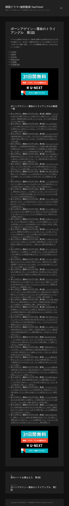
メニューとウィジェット (61, 10)
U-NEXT (13, 52)
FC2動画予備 (15, 64)
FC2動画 (13, 62)
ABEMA (13, 54)
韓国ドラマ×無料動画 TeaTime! (24, 7)
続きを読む (50, 151)
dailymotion (15, 59)
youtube (14, 57)
